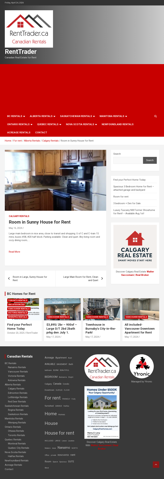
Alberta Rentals (41, 116)
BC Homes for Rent (21, 294)
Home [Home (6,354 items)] (51, 413)
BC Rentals (14, 116)
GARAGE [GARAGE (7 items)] (58, 406)
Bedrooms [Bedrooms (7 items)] (63, 377)
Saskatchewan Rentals (76, 116)
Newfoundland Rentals (118, 124)
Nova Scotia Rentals (80, 124)
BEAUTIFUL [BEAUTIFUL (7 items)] (64, 370)
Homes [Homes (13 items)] (61, 414)
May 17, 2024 (53, 337)
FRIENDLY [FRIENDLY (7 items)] (66, 399)
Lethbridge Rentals (18, 397)
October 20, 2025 (16, 333)
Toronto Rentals (17, 300)
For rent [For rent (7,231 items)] (53, 398)
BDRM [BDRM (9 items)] (55, 370)
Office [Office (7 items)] (47, 455)
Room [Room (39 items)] (48, 461)
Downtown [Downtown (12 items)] (49, 390)
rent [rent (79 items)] (72, 454)
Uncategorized (16, 305)
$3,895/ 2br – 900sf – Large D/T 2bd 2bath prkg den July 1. (61, 328)
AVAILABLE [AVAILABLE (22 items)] (50, 364)
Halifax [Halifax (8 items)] (66, 406)
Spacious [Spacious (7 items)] (63, 462)
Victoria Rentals (17, 313)
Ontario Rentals (18, 124)
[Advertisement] (82, 88)
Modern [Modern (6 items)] (48, 448)
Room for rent (120, 196)
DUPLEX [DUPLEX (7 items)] (59, 390)
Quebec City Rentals (18, 447)
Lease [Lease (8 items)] (64, 441)
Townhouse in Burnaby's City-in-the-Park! (101, 328)
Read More (14, 251)
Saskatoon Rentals (18, 414)
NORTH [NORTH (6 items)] (75, 448)
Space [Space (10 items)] (55, 462)
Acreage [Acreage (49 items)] (49, 357)
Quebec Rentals (47, 124)
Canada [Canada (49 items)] (57, 383)
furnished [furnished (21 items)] (49, 405)
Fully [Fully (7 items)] (73, 399)
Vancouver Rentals (18, 309)
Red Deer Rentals (17, 401)
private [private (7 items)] (53, 455)
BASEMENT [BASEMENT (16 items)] (62, 364)
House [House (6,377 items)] (51, 423)
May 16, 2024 (15, 228)
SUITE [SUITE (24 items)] (71, 461)
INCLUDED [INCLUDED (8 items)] (49, 441)
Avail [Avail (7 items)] (70, 358)
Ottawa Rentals (16, 430)
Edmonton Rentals (17, 393)
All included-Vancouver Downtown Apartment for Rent (140, 328)
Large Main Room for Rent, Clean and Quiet (80, 278)
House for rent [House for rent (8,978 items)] (59, 433)
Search (117, 153)
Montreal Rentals (17, 443)
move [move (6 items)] (54, 448)
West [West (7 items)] (47, 468)
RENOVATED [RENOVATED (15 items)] (63, 455)
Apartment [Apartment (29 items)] (61, 357)
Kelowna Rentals (16, 380)
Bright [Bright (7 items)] (70, 377)
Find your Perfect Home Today (129, 179)
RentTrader (21, 51)
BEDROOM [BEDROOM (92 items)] (51, 376)
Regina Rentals (16, 409)
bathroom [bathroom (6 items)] (48, 370)
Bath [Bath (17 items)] (71, 364)
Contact (41, 132)
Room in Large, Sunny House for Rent (30, 278)
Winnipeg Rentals (17, 317)
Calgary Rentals (19, 216)
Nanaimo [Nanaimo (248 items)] (63, 448)
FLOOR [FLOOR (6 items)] (67, 390)
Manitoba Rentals (112, 116)
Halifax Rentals (16, 456)
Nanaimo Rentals (17, 367)
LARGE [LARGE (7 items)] (57, 441)
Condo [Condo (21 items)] (66, 384)
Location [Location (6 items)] (71, 441)
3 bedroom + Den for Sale (127, 203)
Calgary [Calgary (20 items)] (48, 384)
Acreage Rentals (18, 132)
